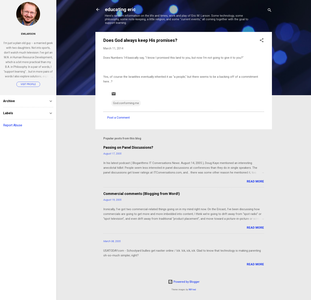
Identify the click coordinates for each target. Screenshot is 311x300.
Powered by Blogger (184, 282)
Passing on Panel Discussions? (128, 147)
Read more (255, 181)
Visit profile (28, 84)
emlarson (28, 33)
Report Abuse (12, 125)
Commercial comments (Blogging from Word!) (141, 194)
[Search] (269, 11)
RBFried (192, 289)
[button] (261, 41)
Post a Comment (118, 117)
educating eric (120, 9)
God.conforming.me (126, 103)
